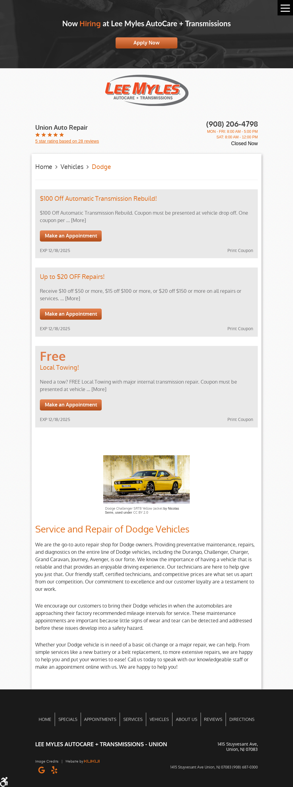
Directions (241, 719)
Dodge (101, 166)
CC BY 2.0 (140, 513)
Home (43, 166)
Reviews (213, 719)
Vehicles (72, 166)
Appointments (100, 719)
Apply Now (146, 43)
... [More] (75, 220)
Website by (83, 761)
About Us (186, 719)
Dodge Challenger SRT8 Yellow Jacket (134, 509)
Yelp (54, 770)
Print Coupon (240, 251)
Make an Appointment (71, 236)
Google (41, 770)
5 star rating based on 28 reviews (67, 141)
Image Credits (46, 761)
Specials (67, 719)
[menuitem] (45, 719)
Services (132, 719)
